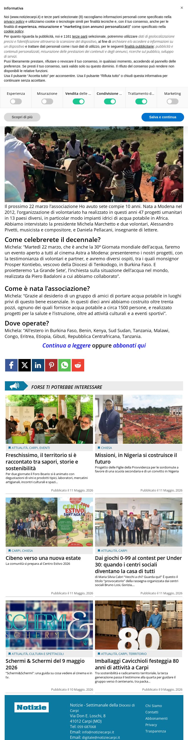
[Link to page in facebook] (11, 365)
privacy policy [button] (14, 21)
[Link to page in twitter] (24, 365)
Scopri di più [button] (22, 117)
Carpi (33, 448)
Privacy (151, 724)
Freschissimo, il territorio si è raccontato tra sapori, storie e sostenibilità (42, 462)
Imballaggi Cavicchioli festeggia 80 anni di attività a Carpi (137, 664)
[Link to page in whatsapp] (64, 365)
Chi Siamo (153, 705)
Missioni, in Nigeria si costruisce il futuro (136, 458)
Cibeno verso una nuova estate (43, 558)
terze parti (79, 36)
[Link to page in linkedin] (38, 365)
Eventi (44, 448)
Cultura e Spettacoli (46, 654)
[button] (182, 8)
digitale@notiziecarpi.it (101, 737)
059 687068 (86, 726)
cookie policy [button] (13, 31)
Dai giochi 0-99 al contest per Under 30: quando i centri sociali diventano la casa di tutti (138, 565)
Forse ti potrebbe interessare (66, 386)
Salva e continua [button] (162, 117)
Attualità (20, 448)
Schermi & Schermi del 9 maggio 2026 (45, 664)
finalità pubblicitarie (139, 46)
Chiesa (106, 448)
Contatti (151, 712)
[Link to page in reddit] (78, 365)
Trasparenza (155, 731)
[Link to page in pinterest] (51, 365)
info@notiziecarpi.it (98, 732)
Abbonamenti (156, 718)
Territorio (138, 654)
